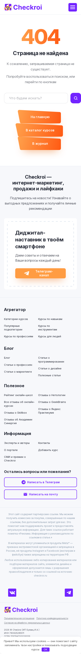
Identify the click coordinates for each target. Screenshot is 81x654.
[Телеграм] (69, 593)
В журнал (40, 143)
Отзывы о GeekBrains (52, 402)
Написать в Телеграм (43, 482)
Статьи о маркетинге (18, 371)
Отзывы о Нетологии (51, 395)
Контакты (44, 442)
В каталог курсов (40, 130)
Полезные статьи (49, 375)
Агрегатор (15, 309)
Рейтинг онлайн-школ (18, 395)
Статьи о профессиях (18, 364)
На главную (40, 117)
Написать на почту (43, 494)
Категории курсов (16, 319)
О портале (11, 450)
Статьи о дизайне (50, 368)
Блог (9, 348)
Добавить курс (48, 450)
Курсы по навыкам (50, 319)
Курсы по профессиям (18, 336)
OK (45, 649)
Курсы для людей (49, 336)
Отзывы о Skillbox (15, 412)
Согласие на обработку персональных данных (27, 623)
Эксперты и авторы (17, 442)
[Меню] (72, 7)
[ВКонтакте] (12, 593)
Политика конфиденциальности (52, 618)
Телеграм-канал (44, 273)
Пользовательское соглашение (19, 618)
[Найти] (75, 98)
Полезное (14, 385)
